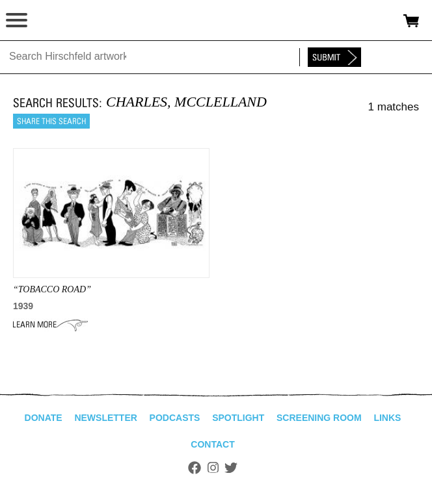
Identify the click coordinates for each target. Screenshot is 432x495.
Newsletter (105, 417)
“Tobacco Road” (52, 289)
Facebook (194, 467)
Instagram (213, 467)
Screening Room (319, 417)
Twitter (230, 467)
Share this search (51, 121)
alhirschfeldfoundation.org (55, 21)
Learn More (50, 324)
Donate (43, 417)
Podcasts (175, 417)
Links (387, 417)
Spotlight (238, 417)
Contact (212, 444)
